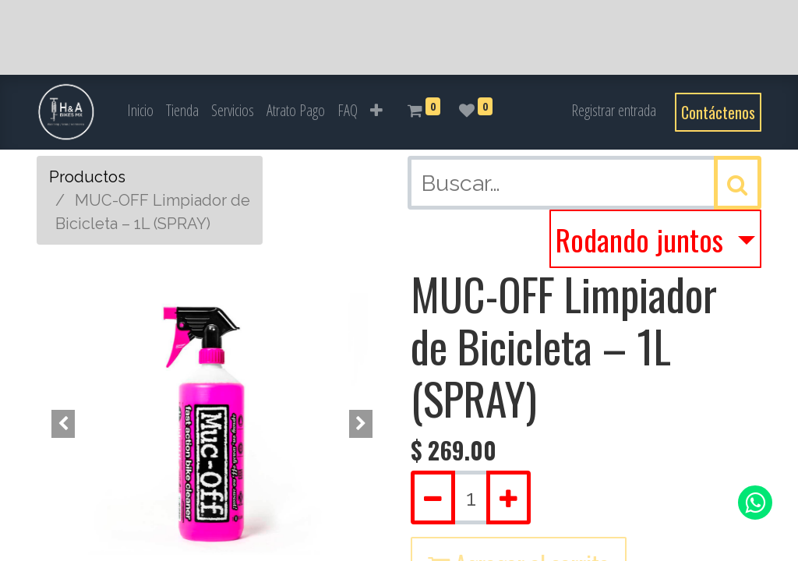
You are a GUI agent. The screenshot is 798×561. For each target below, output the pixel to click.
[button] (376, 111)
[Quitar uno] (433, 497)
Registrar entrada (613, 110)
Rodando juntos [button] (643, 239)
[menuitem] (140, 111)
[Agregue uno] (508, 497)
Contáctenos (718, 112)
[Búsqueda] (737, 183)
